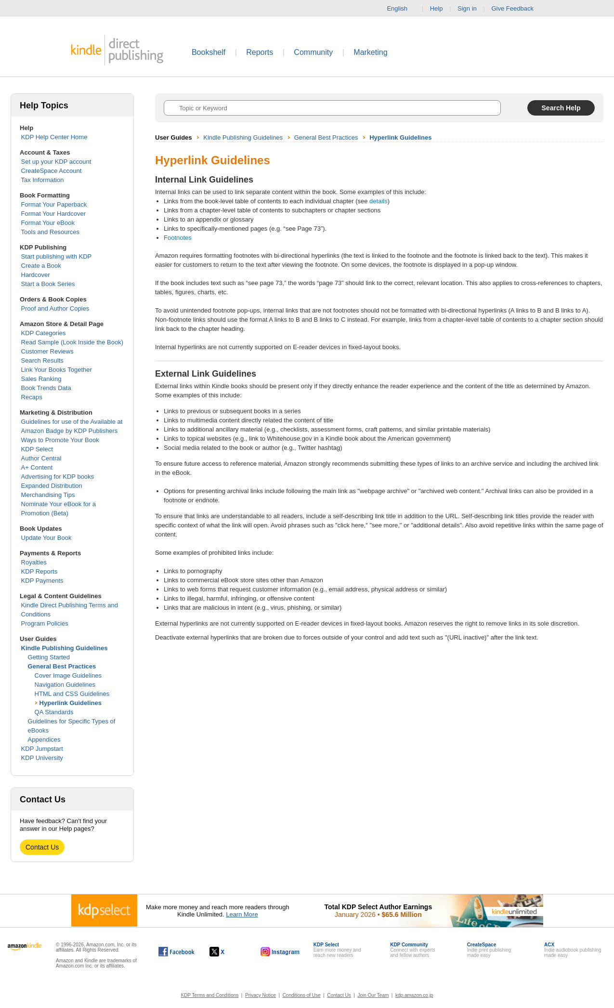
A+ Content (36, 467)
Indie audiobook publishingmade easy (572, 950)
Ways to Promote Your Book (60, 440)
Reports (259, 52)
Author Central (41, 458)
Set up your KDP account (56, 161)
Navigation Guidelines (65, 684)
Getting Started (49, 657)
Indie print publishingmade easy (489, 950)
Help (436, 8)
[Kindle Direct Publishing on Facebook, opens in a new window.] (176, 951)
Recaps (31, 397)
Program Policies (44, 623)
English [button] (401, 9)
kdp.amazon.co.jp (414, 995)
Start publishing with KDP (56, 256)
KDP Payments (42, 580)
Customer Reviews (47, 351)
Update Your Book (46, 537)
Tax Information (42, 179)
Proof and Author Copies (55, 308)
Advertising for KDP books (57, 476)
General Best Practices (62, 666)
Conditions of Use (302, 995)
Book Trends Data (46, 388)
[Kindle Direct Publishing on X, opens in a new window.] (227, 951)
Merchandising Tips (48, 494)
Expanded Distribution (51, 485)
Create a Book (41, 265)
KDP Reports (39, 571)
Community (313, 52)
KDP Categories (43, 333)
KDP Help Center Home (54, 137)
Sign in (467, 8)
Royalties (34, 562)
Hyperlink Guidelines (70, 703)
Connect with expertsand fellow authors (412, 950)
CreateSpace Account (51, 170)
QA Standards (54, 712)
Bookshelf (208, 52)
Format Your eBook (48, 222)
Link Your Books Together (56, 369)
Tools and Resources (50, 232)
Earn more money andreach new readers (337, 950)
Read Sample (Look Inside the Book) (72, 342)
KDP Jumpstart (42, 748)
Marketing (370, 52)
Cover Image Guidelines (68, 675)
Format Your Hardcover (53, 213)
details (378, 201)
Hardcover (35, 274)
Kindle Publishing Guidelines (64, 648)
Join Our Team (373, 995)
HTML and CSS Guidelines (72, 693)
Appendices (44, 739)
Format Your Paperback (54, 204)
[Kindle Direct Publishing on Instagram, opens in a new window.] (280, 951)
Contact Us (42, 847)
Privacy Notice (260, 995)
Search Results (42, 360)
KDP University (42, 757)
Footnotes (178, 237)
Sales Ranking (41, 378)
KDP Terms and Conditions (210, 995)
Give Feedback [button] (517, 9)
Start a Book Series (48, 284)
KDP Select (37, 449)
